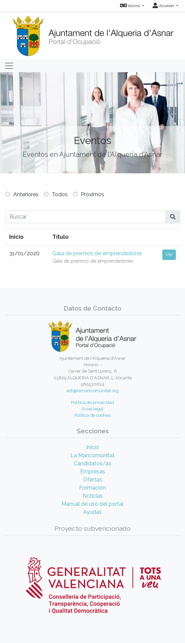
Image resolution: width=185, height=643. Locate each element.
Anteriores (26, 194)
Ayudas (92, 512)
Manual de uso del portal (92, 504)
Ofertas (92, 479)
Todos (60, 194)
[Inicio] (92, 33)
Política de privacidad (92, 402)
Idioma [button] (130, 5)
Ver (169, 254)
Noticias (93, 496)
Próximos (92, 194)
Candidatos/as (92, 463)
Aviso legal (92, 408)
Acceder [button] (164, 5)
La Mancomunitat (92, 455)
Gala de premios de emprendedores (97, 253)
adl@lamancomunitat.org (93, 390)
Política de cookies (92, 415)
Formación (92, 488)
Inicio (92, 447)
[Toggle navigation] (9, 65)
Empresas (92, 471)
